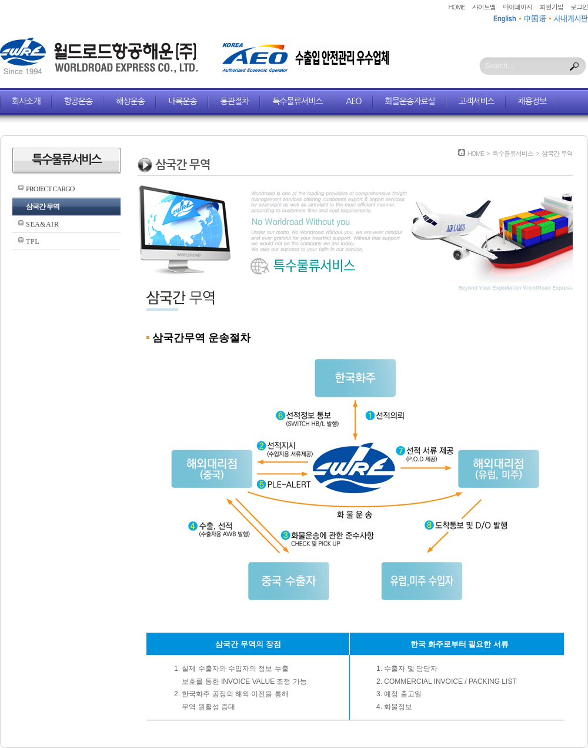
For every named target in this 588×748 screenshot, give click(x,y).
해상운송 (130, 101)
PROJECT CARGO (50, 189)
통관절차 (234, 101)
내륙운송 (182, 101)
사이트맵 (484, 6)
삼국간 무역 (42, 206)
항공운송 (78, 101)
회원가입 (551, 6)
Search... (499, 66)
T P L (32, 241)
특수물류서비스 (297, 101)
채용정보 (532, 101)
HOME (457, 6)
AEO (353, 101)
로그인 (579, 6)
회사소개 (26, 101)
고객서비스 (477, 101)
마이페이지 (517, 6)
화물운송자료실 (410, 101)
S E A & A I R (42, 224)
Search (574, 66)
